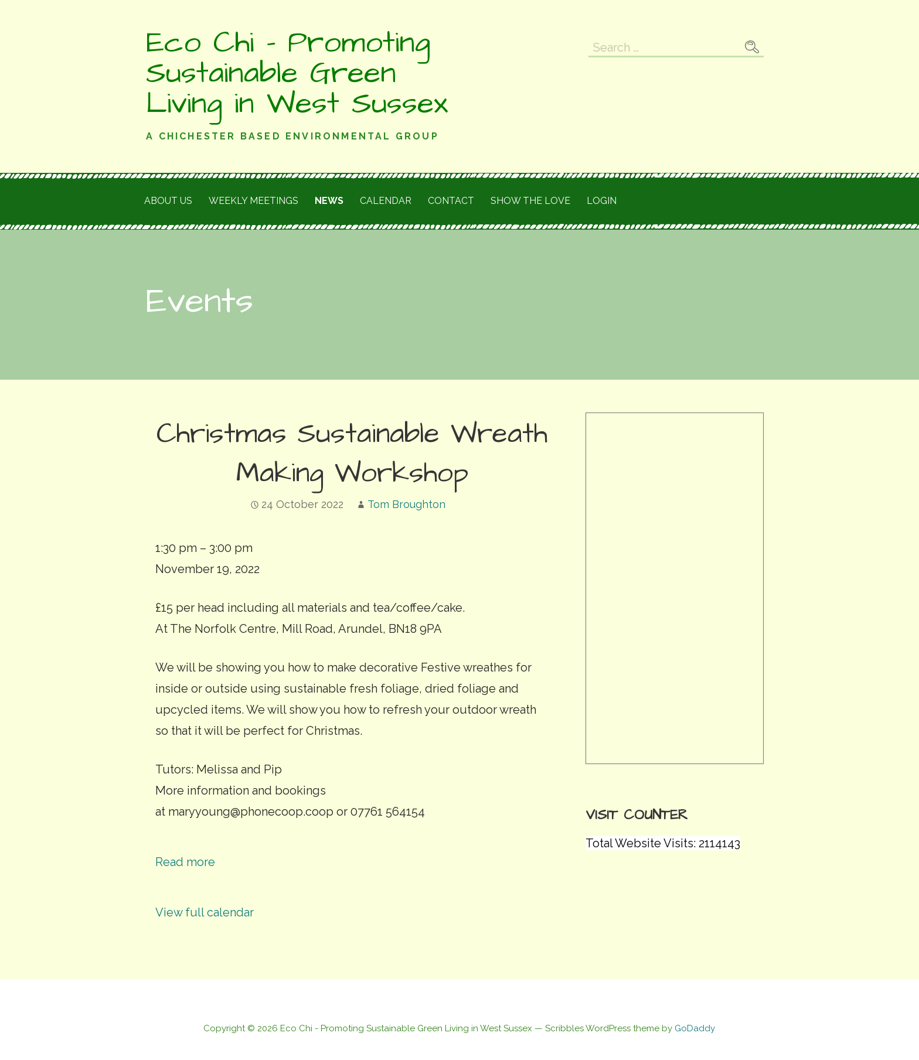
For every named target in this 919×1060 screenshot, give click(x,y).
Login (602, 200)
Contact (451, 200)
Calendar (385, 200)
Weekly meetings (253, 200)
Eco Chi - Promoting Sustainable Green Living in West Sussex (297, 73)
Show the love (530, 200)
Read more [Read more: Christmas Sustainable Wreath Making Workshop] (185, 862)
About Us (168, 200)
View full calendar (204, 912)
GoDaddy (695, 1028)
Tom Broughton (406, 504)
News (329, 200)
